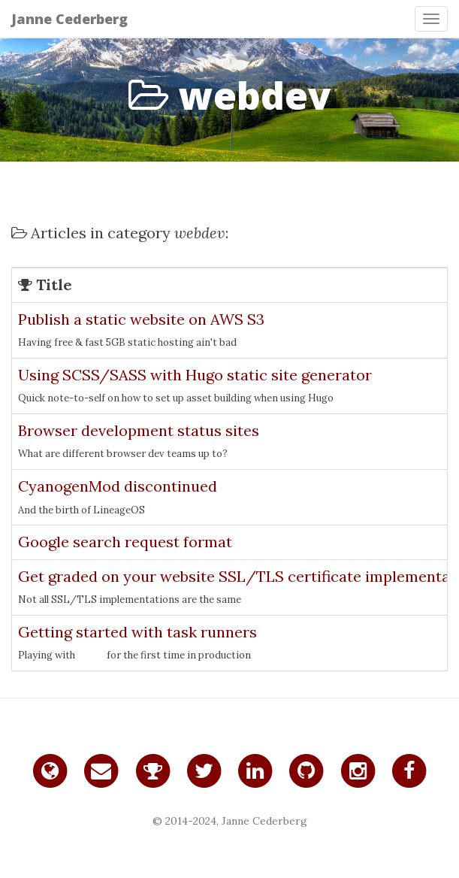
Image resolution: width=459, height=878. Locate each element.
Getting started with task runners (137, 631)
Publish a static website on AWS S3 (141, 319)
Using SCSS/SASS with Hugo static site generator (195, 374)
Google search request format (125, 541)
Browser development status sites (138, 430)
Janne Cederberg (69, 19)
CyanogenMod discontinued (117, 486)
